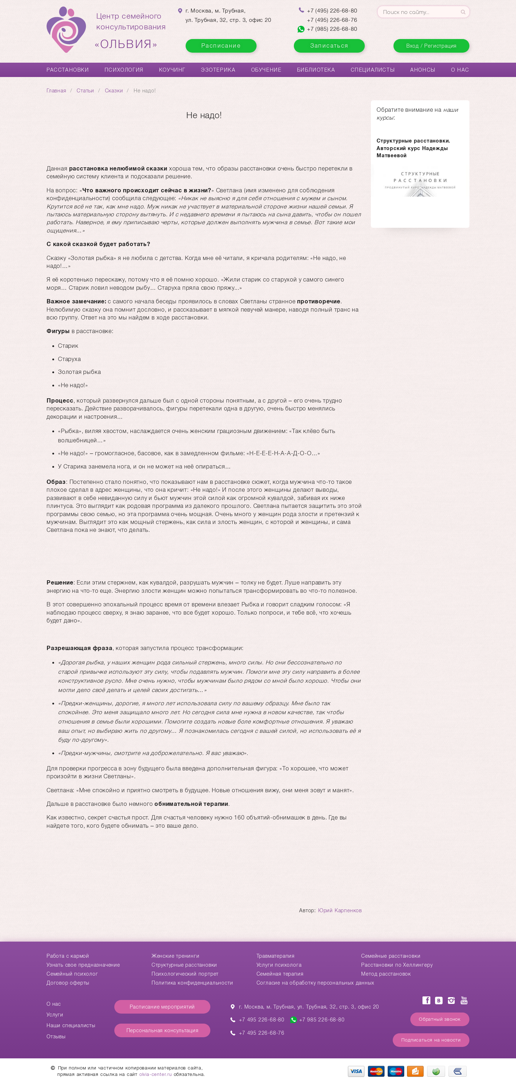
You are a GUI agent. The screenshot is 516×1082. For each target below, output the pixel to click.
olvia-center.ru (155, 1074)
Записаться (329, 46)
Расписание (221, 46)
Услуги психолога (279, 965)
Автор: (308, 910)
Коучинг (172, 70)
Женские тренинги (176, 956)
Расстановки (68, 70)
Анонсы (423, 70)
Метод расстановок (386, 974)
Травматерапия (276, 956)
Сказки (114, 90)
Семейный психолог (72, 974)
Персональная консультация (162, 1030)
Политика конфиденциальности (192, 983)
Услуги (55, 1015)
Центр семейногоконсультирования (131, 31)
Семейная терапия (280, 974)
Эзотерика (218, 70)
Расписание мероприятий (162, 1007)
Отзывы (56, 1036)
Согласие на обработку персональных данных (315, 983)
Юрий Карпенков (340, 910)
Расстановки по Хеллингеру (397, 965)
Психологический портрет (185, 974)
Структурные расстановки (184, 965)
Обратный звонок (440, 1019)
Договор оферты (68, 983)
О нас (460, 70)
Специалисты (373, 70)
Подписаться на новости (431, 1040)
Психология (124, 70)
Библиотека (316, 70)
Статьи (85, 90)
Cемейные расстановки (390, 956)
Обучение (266, 70)
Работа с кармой (68, 956)
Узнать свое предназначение (83, 965)
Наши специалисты (71, 1025)
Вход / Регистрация (431, 46)
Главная (56, 90)
